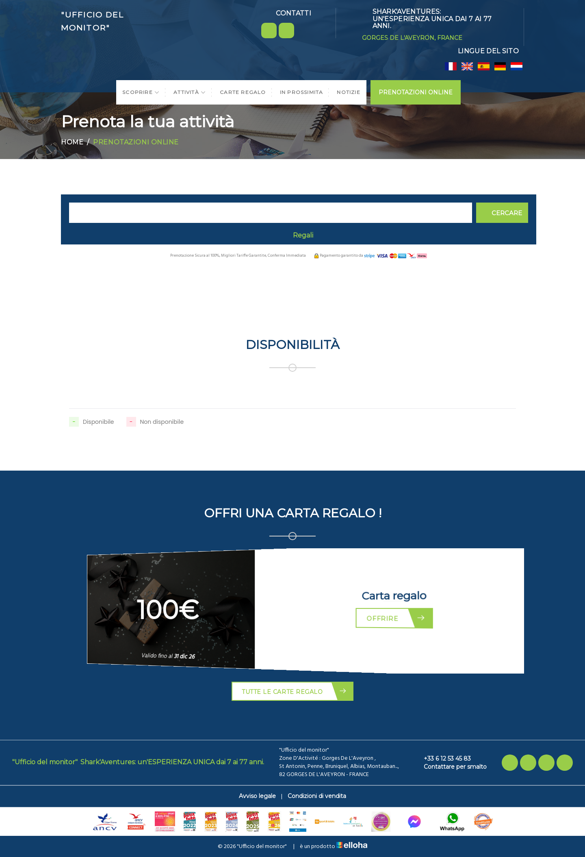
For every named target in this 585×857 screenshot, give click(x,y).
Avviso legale (257, 796)
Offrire (397, 618)
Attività (189, 92)
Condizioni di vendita (317, 796)
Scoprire (141, 92)
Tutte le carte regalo (294, 691)
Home (72, 142)
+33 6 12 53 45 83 (442, 758)
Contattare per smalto (450, 766)
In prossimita (301, 92)
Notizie (348, 92)
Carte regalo (243, 92)
